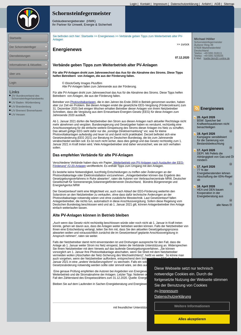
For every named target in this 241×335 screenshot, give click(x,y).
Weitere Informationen (192, 306)
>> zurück (183, 44)
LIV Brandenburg (21, 106)
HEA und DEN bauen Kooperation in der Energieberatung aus (210, 193)
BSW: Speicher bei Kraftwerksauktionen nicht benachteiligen (213, 124)
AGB (217, 4)
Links (14, 92)
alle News (224, 205)
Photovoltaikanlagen (83, 102)
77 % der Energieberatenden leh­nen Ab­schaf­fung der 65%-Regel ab (214, 174)
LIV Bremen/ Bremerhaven (27, 110)
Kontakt (145, 4)
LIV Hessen (18, 114)
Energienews (212, 108)
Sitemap (229, 4)
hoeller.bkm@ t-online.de (217, 58)
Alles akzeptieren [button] (192, 319)
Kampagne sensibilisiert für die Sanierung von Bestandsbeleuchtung (212, 140)
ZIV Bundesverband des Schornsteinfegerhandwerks (28, 97)
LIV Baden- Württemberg (26, 102)
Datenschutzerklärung (172, 297)
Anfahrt (206, 4)
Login (133, 4)
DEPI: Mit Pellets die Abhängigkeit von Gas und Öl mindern (215, 157)
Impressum (168, 291)
